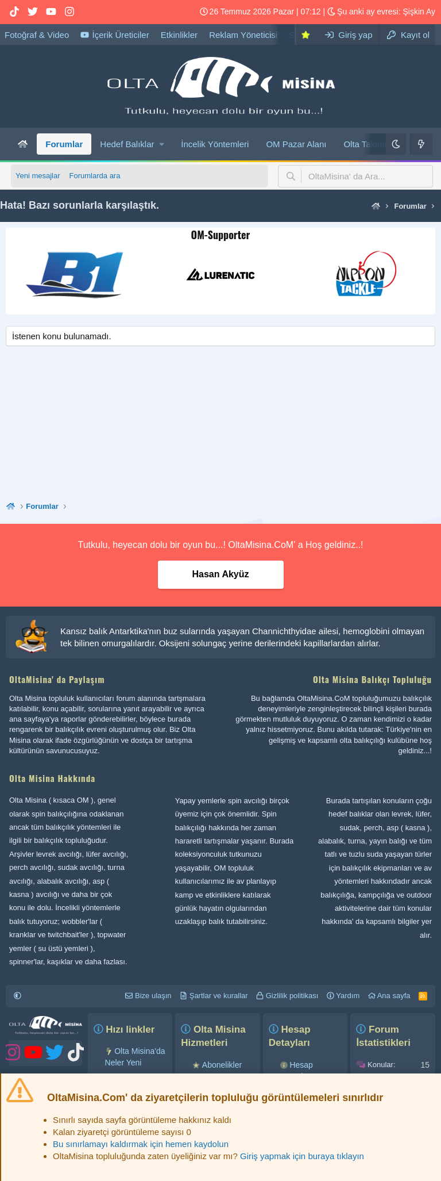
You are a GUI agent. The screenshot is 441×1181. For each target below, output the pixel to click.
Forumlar (64, 144)
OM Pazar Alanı (296, 144)
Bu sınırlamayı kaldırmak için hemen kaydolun (141, 1144)
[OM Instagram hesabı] (69, 12)
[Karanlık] (396, 144)
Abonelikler (222, 1064)
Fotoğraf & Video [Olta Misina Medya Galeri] (37, 35)
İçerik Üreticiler (114, 35)
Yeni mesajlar (38, 175)
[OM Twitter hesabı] (32, 12)
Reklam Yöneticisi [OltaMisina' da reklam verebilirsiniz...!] (243, 35)
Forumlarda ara (95, 175)
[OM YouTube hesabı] (51, 12)
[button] (131, 144)
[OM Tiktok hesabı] (14, 12)
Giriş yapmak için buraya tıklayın (302, 1156)
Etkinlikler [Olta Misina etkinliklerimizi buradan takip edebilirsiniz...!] (179, 35)
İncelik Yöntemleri (215, 144)
